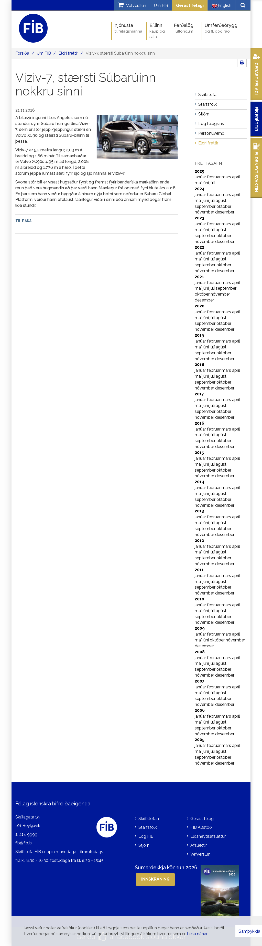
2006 (200, 710)
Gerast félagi (190, 5)
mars (227, 176)
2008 (200, 651)
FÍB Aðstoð (201, 827)
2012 (199, 540)
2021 (199, 276)
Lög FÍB (146, 836)
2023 (199, 218)
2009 (200, 628)
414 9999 (28, 834)
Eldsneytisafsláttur (208, 836)
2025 (199, 171)
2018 (199, 364)
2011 (199, 569)
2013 (199, 511)
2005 (199, 739)
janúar (201, 176)
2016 (199, 423)
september (205, 206)
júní (206, 182)
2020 (199, 306)
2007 (199, 681)
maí (199, 182)
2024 (199, 188)
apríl (236, 176)
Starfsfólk (147, 827)
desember (224, 212)
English (221, 5)
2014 (199, 481)
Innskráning (155, 879)
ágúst (221, 200)
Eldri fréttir (68, 53)
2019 (199, 335)
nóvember (205, 212)
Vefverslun (200, 854)
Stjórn (143, 845)
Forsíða (22, 53)
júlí (212, 182)
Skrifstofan (148, 818)
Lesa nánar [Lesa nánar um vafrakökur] (197, 933)
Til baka (23, 221)
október (223, 206)
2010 (199, 599)
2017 (199, 394)
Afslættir (198, 845)
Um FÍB (161, 5)
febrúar (214, 176)
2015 (199, 452)
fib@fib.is (23, 843)
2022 (199, 247)
